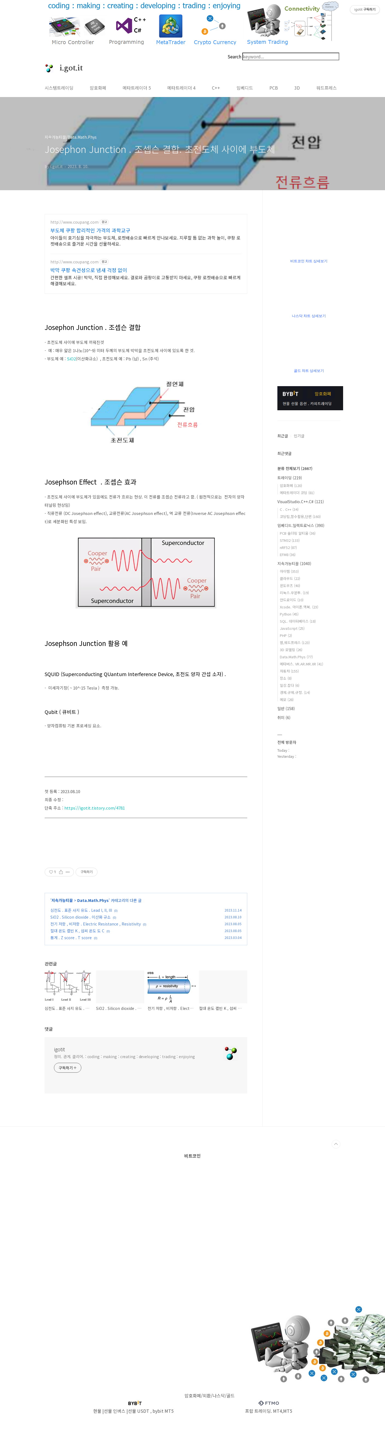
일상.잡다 (289, 685)
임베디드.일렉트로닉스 (300, 525)
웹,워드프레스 (295, 642)
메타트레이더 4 (181, 87)
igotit (59, 1049)
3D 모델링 (291, 649)
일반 (286, 708)
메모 (287, 699)
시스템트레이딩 (59, 87)
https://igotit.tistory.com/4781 (94, 808)
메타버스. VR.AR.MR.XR (301, 664)
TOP (336, 1144)
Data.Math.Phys (93, 900)
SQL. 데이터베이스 (298, 621)
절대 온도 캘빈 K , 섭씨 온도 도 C (77, 930)
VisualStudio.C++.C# (300, 501)
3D (297, 87)
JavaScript (292, 628)
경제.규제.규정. (295, 692)
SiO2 (71, 358)
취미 (284, 717)
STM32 (290, 540)
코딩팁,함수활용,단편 (300, 516)
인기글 (299, 435)
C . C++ (289, 509)
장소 (286, 678)
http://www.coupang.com (74, 222)
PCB (273, 87)
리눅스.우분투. (294, 592)
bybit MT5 (163, 1411)
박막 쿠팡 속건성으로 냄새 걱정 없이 (88, 270)
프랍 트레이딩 (258, 1411)
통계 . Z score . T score (71, 937)
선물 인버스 (114, 1411)
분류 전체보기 (294, 468)
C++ (216, 87)
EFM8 (287, 554)
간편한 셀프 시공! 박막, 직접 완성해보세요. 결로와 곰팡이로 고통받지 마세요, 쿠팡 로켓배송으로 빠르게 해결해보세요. (145, 280)
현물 (97, 1411)
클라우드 (290, 578)
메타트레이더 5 (137, 87)
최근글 (282, 435)
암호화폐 (98, 87)
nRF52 (288, 547)
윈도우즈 (290, 585)
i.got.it (68, 68)
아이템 (289, 571)
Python (289, 614)
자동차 (289, 671)
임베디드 (245, 87)
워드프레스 (326, 87)
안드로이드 (291, 599)
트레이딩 (289, 477)
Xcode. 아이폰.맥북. (299, 607)
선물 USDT (138, 1411)
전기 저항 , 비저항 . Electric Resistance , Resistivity (95, 924)
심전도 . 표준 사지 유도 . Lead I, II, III (81, 910)
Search (234, 56)
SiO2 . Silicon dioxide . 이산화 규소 (80, 917)
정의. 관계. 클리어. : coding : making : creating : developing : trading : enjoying (124, 1056)
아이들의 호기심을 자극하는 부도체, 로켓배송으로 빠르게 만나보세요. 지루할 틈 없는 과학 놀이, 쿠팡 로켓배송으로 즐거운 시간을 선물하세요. (145, 240)
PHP (286, 635)
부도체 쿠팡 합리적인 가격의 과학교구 (90, 230)
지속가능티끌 (62, 900)
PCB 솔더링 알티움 (297, 533)
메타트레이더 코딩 (297, 492)
